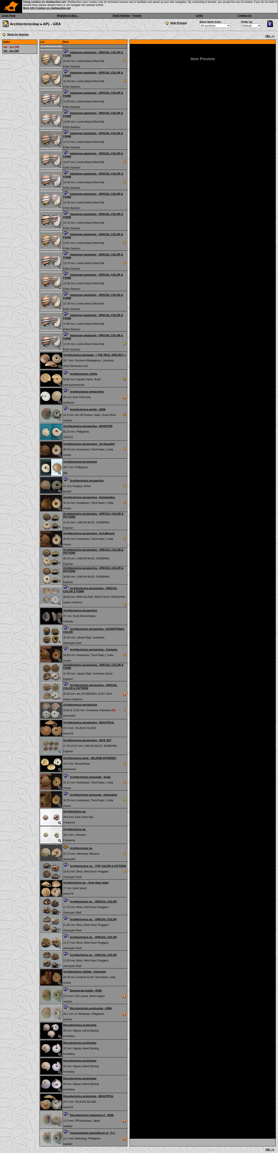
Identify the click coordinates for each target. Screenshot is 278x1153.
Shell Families (121, 15)
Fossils (136, 15)
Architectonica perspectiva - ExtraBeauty (89, 533)
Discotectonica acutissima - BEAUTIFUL (88, 1096)
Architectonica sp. (74, 811)
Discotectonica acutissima (79, 1025)
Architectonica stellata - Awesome (84, 971)
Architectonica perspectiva (80, 461)
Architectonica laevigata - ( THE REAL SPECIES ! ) (94, 355)
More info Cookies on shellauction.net (47, 8)
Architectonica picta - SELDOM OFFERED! (89, 758)
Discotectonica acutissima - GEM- (91, 1008)
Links (199, 15)
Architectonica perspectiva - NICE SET (87, 740)
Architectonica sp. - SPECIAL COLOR (93, 901)
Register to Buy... (67, 15)
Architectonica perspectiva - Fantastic (93, 649)
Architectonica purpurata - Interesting (93, 794)
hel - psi (11, 51)
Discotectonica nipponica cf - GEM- (92, 1115)
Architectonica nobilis (83, 373)
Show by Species (18, 34)
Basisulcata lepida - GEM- (86, 990)
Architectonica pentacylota (86, 391)
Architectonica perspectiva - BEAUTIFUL (88, 722)
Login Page (8, 15)
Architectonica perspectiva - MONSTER (87, 426)
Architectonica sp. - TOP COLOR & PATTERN (98, 866)
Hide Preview (178, 23)
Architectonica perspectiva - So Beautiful (89, 444)
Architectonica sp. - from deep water (86, 882)
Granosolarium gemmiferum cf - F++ (92, 1133)
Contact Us (244, 15)
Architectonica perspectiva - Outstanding (89, 497)
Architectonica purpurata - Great (90, 777)
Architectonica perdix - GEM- (88, 409)
